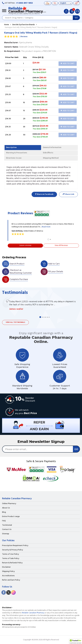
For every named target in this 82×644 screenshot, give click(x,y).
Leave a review (25, 245)
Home (6, 24)
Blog (4, 512)
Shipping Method (51, 158)
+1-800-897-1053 (24, 3)
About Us (6, 508)
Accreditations (8, 575)
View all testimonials (15, 322)
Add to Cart (67, 63)
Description (11, 147)
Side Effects (48, 152)
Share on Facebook (44, 194)
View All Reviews (61, 245)
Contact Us (6, 529)
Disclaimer (6, 567)
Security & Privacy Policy (12, 550)
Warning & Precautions (16, 152)
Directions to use (13, 158)
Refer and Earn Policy (11, 580)
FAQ (4, 521)
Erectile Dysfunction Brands (23, 24)
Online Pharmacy (9, 503)
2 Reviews (24, 36)
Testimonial (7, 525)
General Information (52, 147)
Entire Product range (11, 516)
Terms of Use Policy (10, 554)
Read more (46, 226)
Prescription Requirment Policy (15, 545)
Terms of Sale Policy (10, 558)
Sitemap (5, 533)
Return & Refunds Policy (12, 562)
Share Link (68, 194)
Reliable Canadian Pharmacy (33, 612)
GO (76, 17)
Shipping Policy (8, 571)
